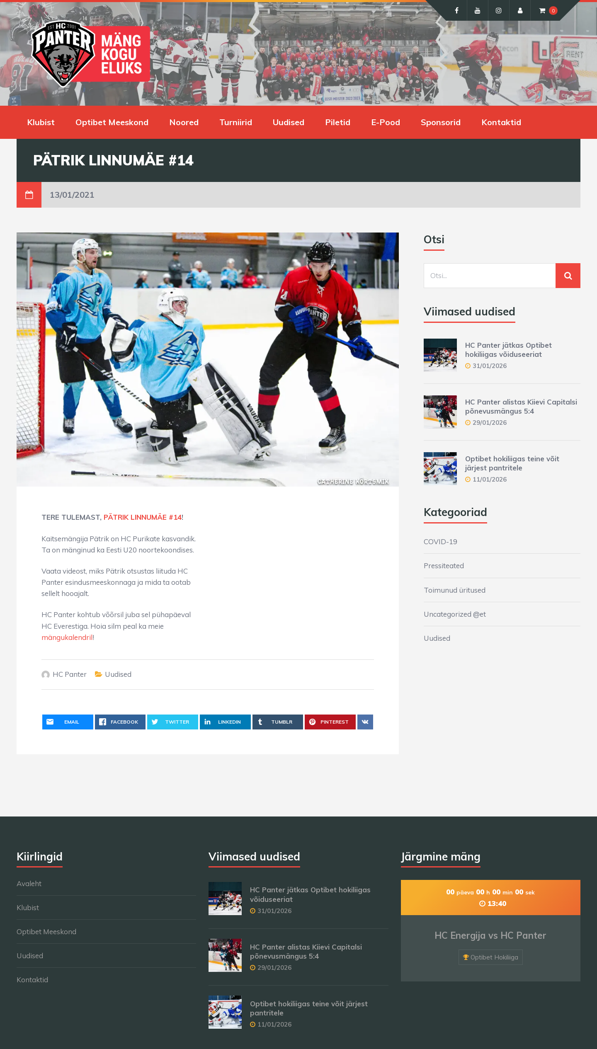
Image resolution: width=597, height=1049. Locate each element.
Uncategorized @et (455, 614)
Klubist (41, 122)
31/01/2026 (490, 366)
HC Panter (70, 674)
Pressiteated (444, 565)
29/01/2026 (490, 422)
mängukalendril (66, 637)
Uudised (288, 122)
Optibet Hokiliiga (494, 957)
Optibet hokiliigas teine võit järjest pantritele (512, 463)
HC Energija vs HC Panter (490, 935)
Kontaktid (501, 122)
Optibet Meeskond (111, 122)
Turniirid (235, 122)
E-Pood (385, 122)
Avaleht (29, 883)
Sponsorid (441, 122)
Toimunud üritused (454, 590)
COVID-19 (440, 541)
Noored (184, 122)
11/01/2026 (490, 479)
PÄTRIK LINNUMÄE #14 (143, 517)
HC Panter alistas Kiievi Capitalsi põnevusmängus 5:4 (521, 406)
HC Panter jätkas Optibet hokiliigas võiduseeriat (508, 350)
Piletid (337, 122)
